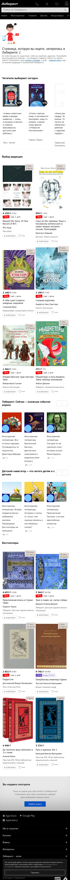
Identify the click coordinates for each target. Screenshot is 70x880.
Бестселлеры (10, 542)
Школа (44, 15)
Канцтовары (57, 15)
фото (29, 168)
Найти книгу (35, 804)
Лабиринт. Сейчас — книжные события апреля (26, 403)
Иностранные (18, 15)
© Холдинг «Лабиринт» (14, 877)
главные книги (55, 60)
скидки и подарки (32, 60)
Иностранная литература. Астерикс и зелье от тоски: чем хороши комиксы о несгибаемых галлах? (33, 516)
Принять (35, 872)
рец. (29, 166)
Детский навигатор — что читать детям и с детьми (28, 472)
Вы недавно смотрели (16, 784)
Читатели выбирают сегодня (20, 78)
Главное (33, 15)
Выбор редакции (12, 156)
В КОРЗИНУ (10, 236)
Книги (4, 15)
